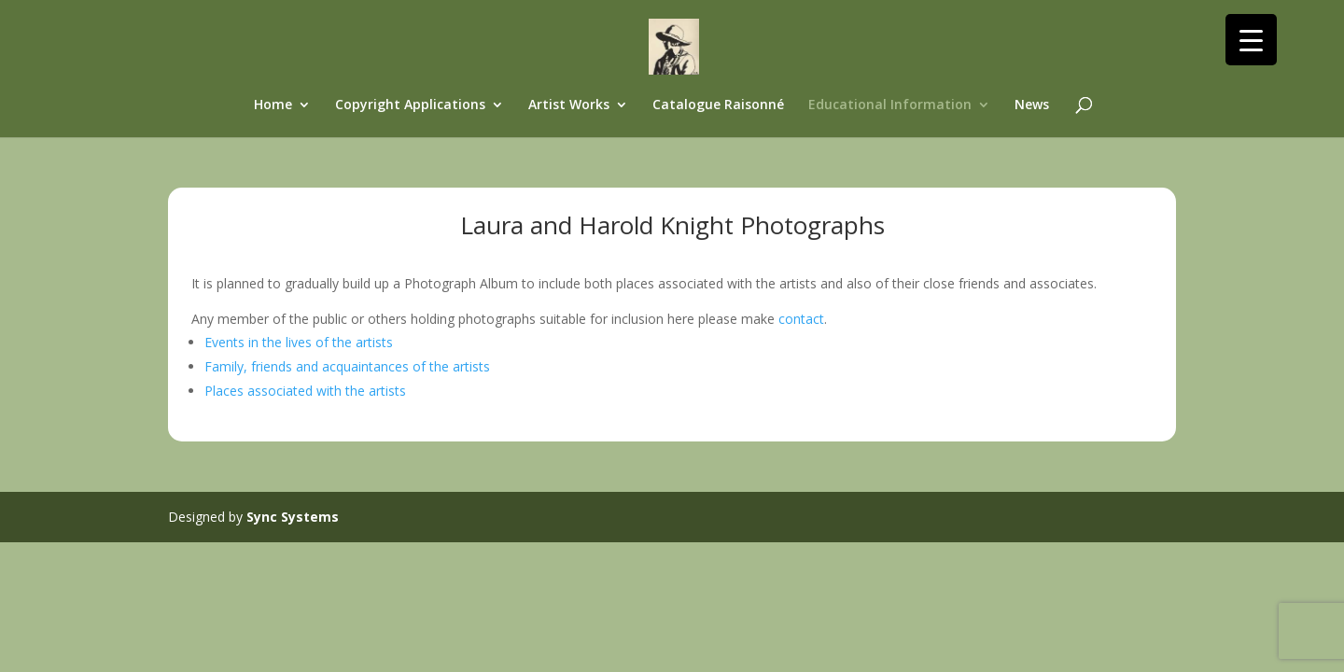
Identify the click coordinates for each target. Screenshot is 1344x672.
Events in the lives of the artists (298, 342)
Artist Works (568, 105)
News (1032, 105)
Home (273, 105)
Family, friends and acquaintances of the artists (347, 366)
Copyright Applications (410, 105)
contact (801, 319)
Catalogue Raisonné (718, 105)
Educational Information (890, 105)
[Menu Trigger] (1251, 39)
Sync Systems (292, 516)
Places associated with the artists (305, 390)
